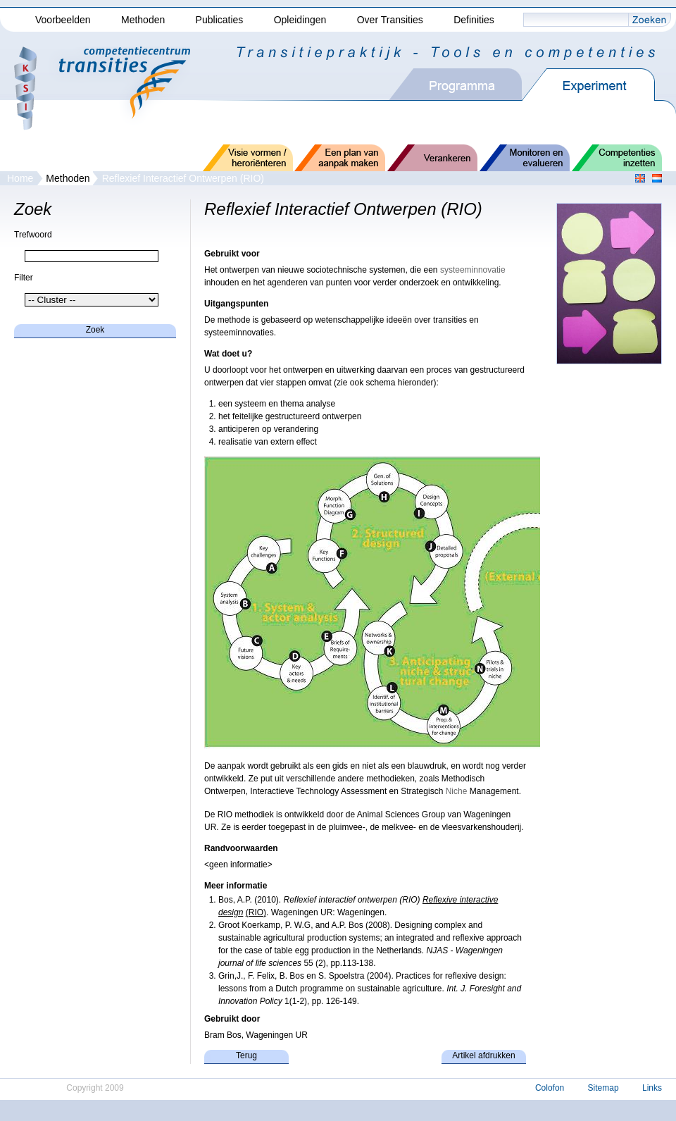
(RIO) (256, 912)
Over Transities (390, 19)
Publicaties (220, 19)
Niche (457, 791)
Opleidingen (300, 19)
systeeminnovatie (473, 270)
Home (20, 178)
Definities (473, 19)
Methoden (143, 19)
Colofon (549, 1088)
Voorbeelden (63, 19)
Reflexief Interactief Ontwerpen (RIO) (183, 178)
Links (652, 1088)
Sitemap (603, 1088)
